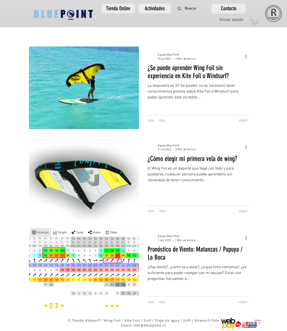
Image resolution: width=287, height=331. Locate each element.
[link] (254, 22)
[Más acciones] (248, 56)
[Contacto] (228, 8)
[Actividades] (154, 8)
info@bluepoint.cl (149, 325)
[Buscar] (190, 8)
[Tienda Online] (118, 8)
